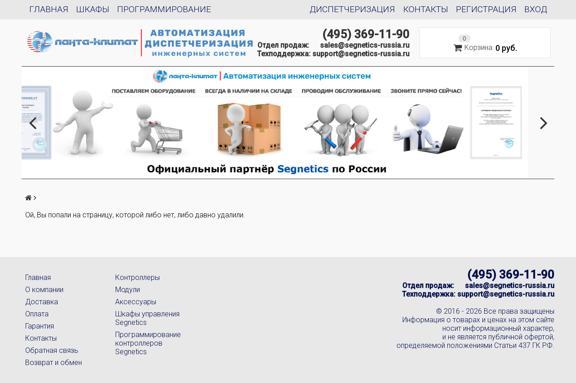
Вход (535, 9)
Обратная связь (51, 350)
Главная (48, 9)
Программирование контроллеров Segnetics (148, 343)
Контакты (425, 9)
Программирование (164, 9)
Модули (127, 289)
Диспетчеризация (352, 9)
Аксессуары (135, 301)
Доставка (41, 301)
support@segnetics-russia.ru (361, 54)
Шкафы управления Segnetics (147, 318)
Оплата (37, 314)
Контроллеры (137, 277)
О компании (44, 289)
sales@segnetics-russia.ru (365, 45)
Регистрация (486, 9)
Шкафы (92, 9)
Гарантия (39, 326)
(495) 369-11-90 (366, 34)
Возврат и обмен (53, 362)
